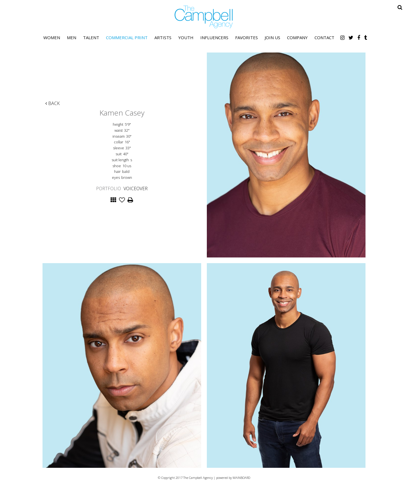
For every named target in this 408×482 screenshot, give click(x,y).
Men (71, 37)
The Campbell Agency (204, 16)
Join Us (272, 37)
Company (297, 37)
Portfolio (108, 188)
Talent (91, 37)
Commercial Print (127, 37)
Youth (186, 37)
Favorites (246, 37)
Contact (324, 37)
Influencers (214, 37)
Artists (162, 37)
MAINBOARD (241, 477)
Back (52, 103)
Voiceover (136, 188)
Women (51, 37)
